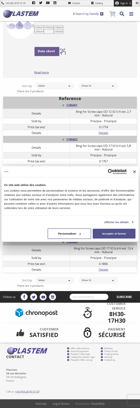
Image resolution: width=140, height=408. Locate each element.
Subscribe (126, 297)
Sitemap (41, 404)
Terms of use (109, 351)
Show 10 (98, 86)
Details (103, 133)
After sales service (78, 348)
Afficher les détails (116, 222)
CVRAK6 (71, 242)
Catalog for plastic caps (81, 357)
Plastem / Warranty (78, 354)
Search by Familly (88, 14)
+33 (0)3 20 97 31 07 (13, 3)
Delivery (107, 348)
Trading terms (110, 354)
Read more (47, 72)
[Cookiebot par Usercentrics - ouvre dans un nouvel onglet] (111, 171)
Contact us (108, 360)
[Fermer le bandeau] (134, 171)
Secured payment (78, 351)
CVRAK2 (71, 139)
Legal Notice (60, 404)
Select (54, 86)
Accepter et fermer (114, 233)
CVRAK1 (71, 105)
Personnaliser (69, 233)
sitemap (107, 357)
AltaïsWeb (98, 404)
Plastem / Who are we (80, 360)
